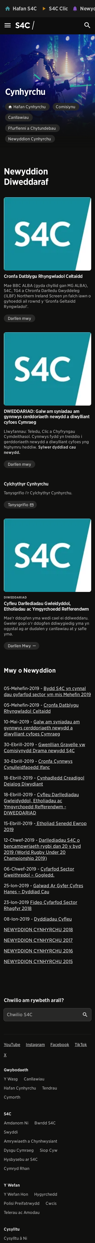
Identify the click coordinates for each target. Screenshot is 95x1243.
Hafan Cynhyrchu (20, 1088)
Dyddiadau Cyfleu (53, 919)
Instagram (35, 1044)
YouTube (12, 1044)
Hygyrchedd (45, 1194)
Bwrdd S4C (45, 1123)
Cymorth (12, 1097)
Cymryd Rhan (16, 1168)
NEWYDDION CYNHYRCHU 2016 (38, 950)
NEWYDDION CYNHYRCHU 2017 (38, 940)
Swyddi (11, 1132)
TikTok (81, 1044)
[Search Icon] (87, 25)
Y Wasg (11, 1079)
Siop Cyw (49, 1150)
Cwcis (51, 1203)
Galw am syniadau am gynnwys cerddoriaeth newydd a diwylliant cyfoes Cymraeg (42, 728)
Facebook (59, 1044)
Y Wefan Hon (16, 1194)
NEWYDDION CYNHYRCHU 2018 (38, 929)
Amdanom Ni (16, 1123)
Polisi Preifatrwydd (22, 1203)
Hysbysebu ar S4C (21, 1159)
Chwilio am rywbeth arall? (34, 1000)
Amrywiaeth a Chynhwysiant (30, 1141)
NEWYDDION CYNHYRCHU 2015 (38, 961)
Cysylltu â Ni (15, 1238)
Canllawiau (34, 1079)
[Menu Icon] (8, 25)
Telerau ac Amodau (22, 1212)
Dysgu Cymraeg (19, 1150)
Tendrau (49, 1088)
